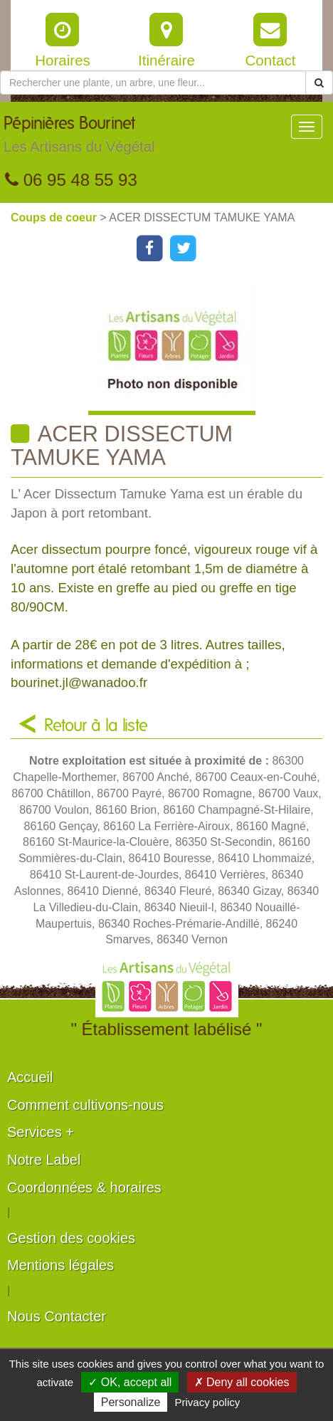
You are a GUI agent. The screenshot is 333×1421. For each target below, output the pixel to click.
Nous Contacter (56, 1316)
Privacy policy (207, 1402)
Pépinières (79, 138)
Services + (40, 1132)
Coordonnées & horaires (84, 1187)
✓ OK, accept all (129, 1382)
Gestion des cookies (71, 1238)
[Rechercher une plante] (153, 82)
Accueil (30, 1077)
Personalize (131, 1402)
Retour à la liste (96, 726)
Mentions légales (60, 1265)
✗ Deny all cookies (242, 1382)
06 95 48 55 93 (71, 179)
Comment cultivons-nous (85, 1105)
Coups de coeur (55, 217)
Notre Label (43, 1160)
